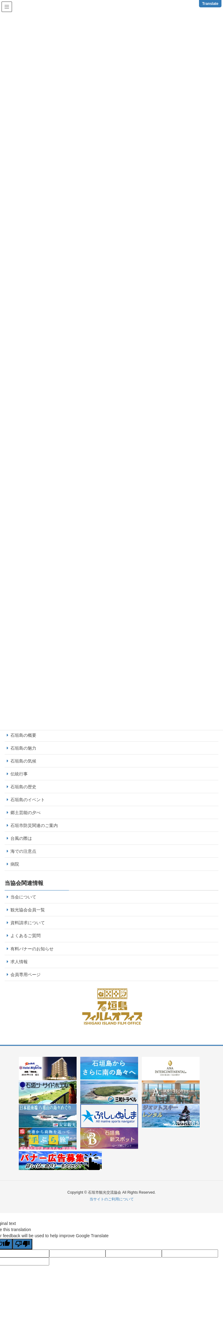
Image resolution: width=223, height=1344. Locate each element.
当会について (23, 896)
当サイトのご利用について (112, 1199)
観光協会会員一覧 (27, 909)
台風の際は (21, 838)
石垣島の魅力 (23, 748)
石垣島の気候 (23, 761)
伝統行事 (19, 773)
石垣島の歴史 (23, 786)
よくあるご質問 (25, 935)
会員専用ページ (25, 974)
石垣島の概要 (23, 735)
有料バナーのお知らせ (32, 948)
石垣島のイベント (27, 799)
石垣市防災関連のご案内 (34, 825)
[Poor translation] (22, 1244)
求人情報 (19, 961)
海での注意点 (23, 851)
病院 (14, 864)
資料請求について (27, 922)
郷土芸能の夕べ (25, 812)
